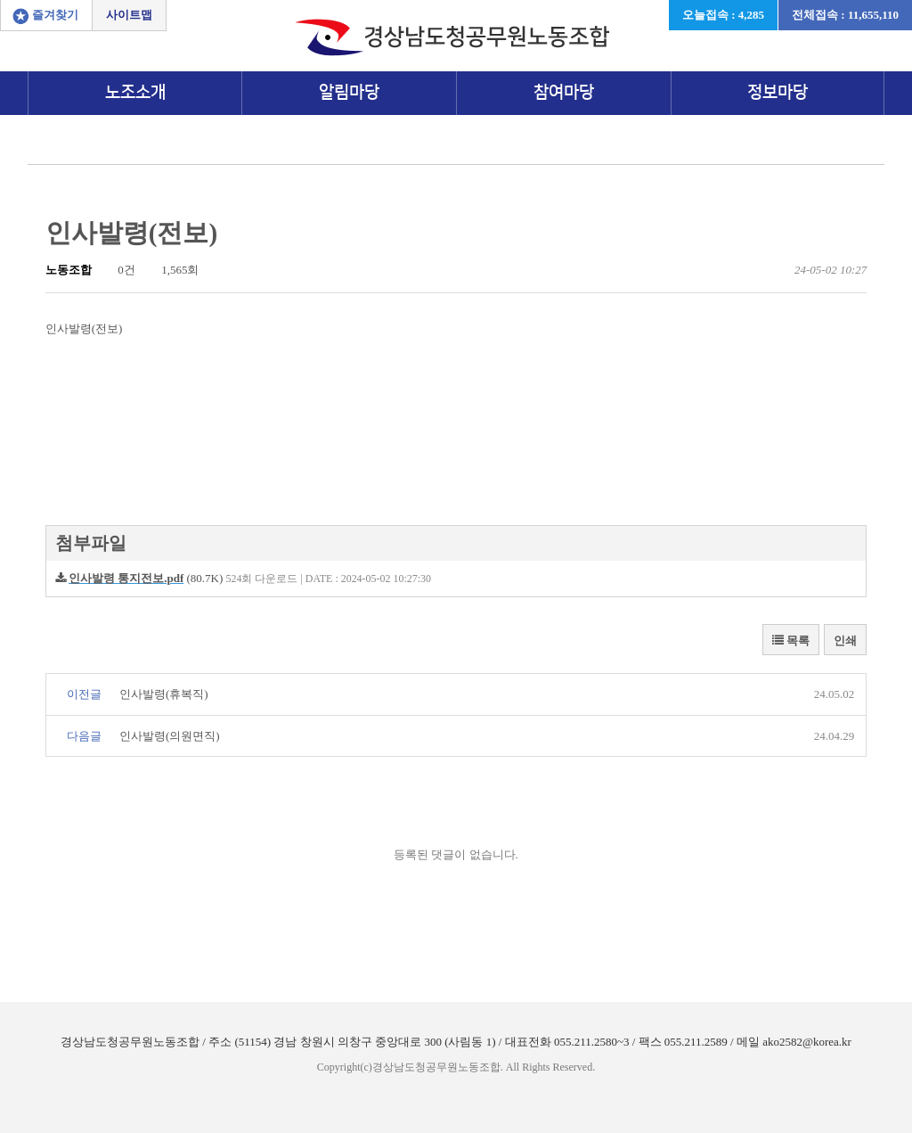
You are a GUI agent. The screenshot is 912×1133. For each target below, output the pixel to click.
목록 (791, 640)
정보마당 (777, 92)
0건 (119, 269)
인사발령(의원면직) (169, 736)
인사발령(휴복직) (163, 694)
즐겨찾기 (55, 14)
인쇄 (845, 640)
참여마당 (563, 92)
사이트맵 (129, 14)
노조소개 (135, 92)
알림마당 (349, 92)
